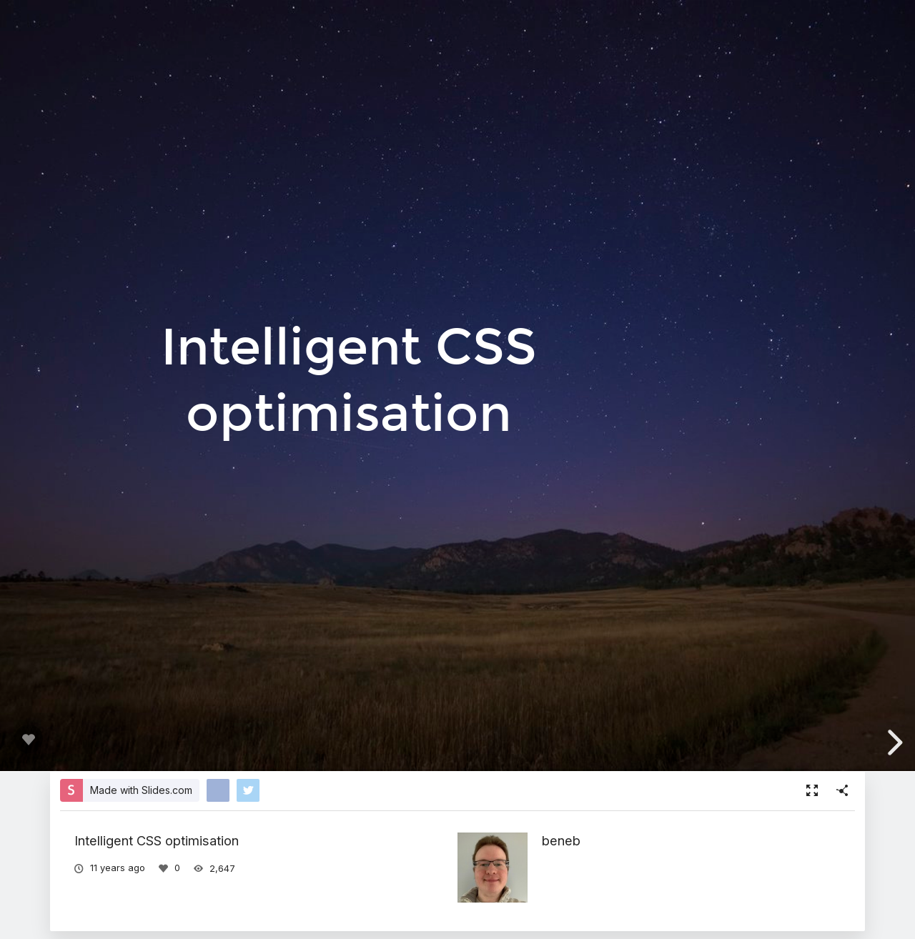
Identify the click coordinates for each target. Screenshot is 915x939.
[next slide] (892, 742)
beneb (561, 840)
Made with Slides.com (141, 790)
